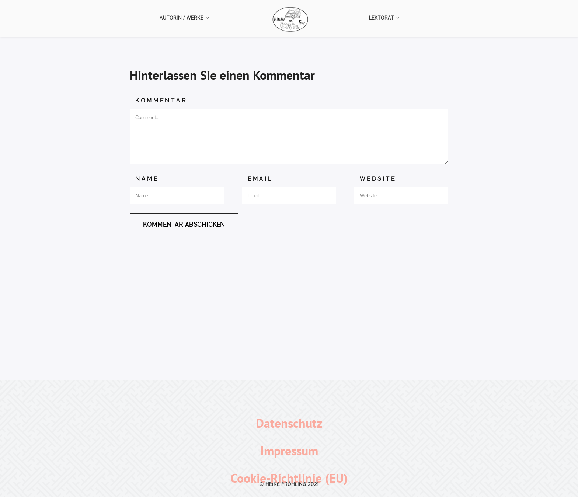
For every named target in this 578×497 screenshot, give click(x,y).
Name (147, 179)
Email (260, 179)
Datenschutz (289, 423)
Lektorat (384, 18)
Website (378, 179)
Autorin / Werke (184, 18)
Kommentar (161, 100)
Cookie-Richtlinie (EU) (289, 478)
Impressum (289, 450)
